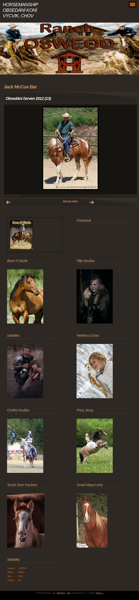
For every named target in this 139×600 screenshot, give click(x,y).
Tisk (68, 593)
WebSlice (61, 593)
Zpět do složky (70, 201)
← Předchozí (8, 202)
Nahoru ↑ (100, 593)
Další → (91, 202)
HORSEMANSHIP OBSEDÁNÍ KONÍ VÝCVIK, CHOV (20, 10)
